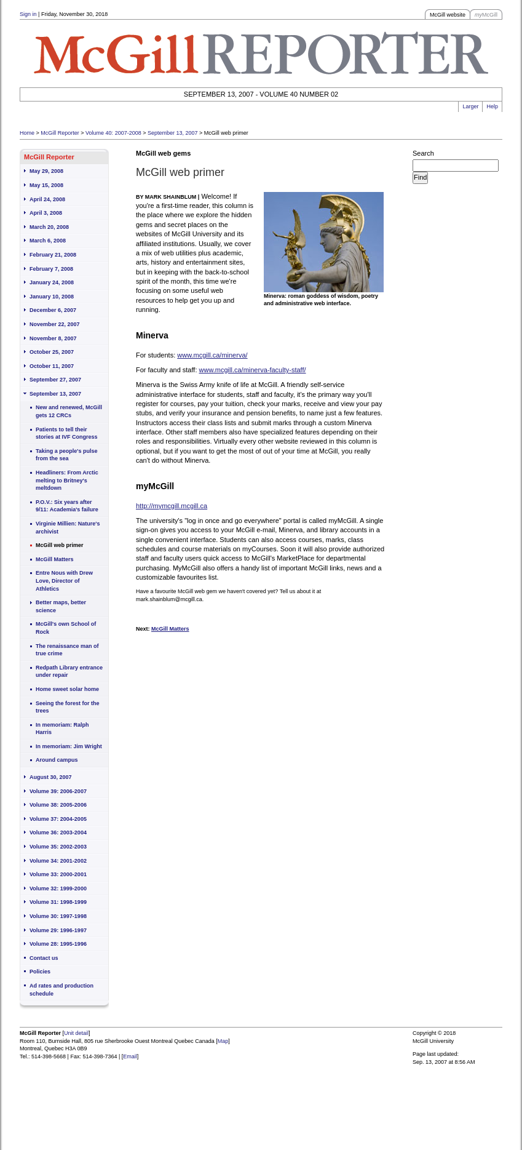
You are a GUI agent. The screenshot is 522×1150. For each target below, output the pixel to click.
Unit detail (76, 1033)
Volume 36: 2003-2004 (58, 832)
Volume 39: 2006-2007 (58, 791)
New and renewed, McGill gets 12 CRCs (69, 411)
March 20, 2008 (49, 227)
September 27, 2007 (55, 380)
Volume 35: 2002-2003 (58, 847)
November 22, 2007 (55, 324)
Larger (470, 106)
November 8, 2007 (53, 338)
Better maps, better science (61, 606)
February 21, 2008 (53, 255)
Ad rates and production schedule (61, 990)
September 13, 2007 (173, 133)
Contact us (44, 958)
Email (130, 1056)
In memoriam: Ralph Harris (62, 729)
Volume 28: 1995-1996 (58, 944)
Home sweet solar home (67, 689)
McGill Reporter (60, 133)
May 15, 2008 (46, 185)
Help (492, 106)
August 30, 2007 (51, 777)
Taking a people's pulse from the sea (67, 455)
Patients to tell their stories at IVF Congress (67, 433)
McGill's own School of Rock (66, 628)
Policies (40, 971)
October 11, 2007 (52, 366)
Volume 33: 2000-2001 (58, 874)
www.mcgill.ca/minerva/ (212, 355)
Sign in (28, 14)
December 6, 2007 (53, 310)
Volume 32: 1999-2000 (58, 888)
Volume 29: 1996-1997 (58, 930)
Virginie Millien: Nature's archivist (68, 528)
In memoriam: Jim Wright (69, 746)
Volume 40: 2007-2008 (113, 133)
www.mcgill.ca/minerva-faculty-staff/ (252, 369)
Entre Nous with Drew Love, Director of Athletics (64, 580)
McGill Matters (55, 559)
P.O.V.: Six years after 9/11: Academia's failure (67, 506)
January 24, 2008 (52, 282)
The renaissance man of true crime (67, 650)
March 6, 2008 (48, 241)
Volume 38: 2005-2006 (58, 805)
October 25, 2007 (52, 352)
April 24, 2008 (47, 199)
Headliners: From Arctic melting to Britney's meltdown (67, 480)
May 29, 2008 (46, 171)
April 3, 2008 (46, 213)
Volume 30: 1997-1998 (58, 916)
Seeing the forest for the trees (68, 707)
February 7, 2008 (51, 269)
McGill (486, 15)
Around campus (57, 760)
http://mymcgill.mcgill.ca (171, 505)
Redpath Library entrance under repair (69, 672)
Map (223, 1041)
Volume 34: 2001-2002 (58, 861)
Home (27, 133)
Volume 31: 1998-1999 (58, 902)
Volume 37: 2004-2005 (58, 819)
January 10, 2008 (52, 296)
